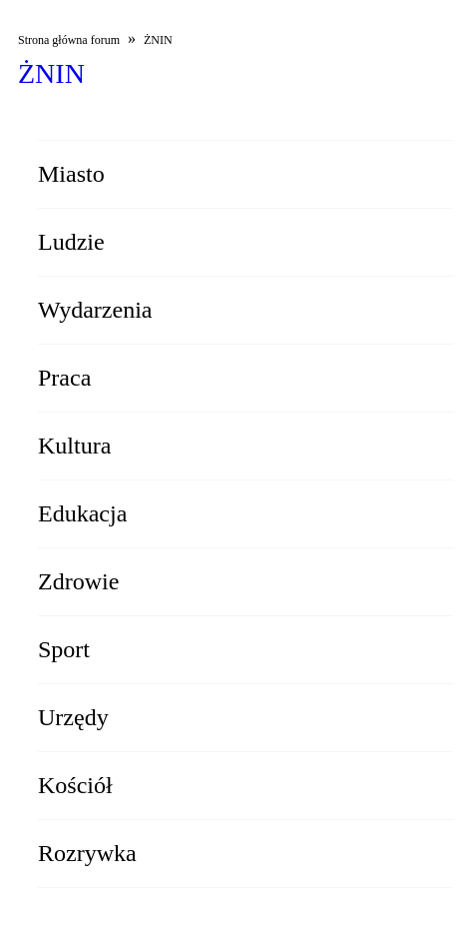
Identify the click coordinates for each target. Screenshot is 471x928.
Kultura (74, 446)
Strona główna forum (69, 40)
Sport (64, 649)
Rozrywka (87, 853)
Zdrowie (78, 581)
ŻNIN (158, 40)
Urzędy (73, 717)
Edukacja (82, 513)
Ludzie (71, 242)
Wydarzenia (95, 310)
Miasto (71, 174)
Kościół (75, 785)
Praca (64, 378)
